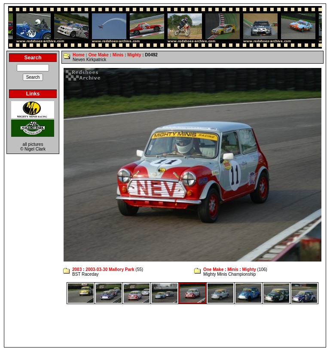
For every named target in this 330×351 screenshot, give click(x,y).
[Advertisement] (165, 325)
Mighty (134, 54)
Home (79, 54)
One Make (99, 54)
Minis (118, 54)
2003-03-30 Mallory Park (110, 269)
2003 (77, 269)
